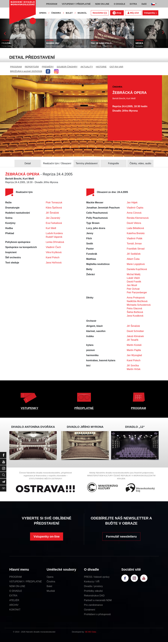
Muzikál (51, 591)
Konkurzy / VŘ (91, 581)
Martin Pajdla (134, 350)
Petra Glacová (134, 308)
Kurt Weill (51, 228)
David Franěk (134, 281)
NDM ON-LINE (17, 586)
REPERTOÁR (32, 66)
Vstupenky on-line (46, 536)
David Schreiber (135, 331)
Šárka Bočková (135, 312)
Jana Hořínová (53, 262)
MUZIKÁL (82, 13)
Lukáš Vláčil (133, 278)
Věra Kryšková (53, 252)
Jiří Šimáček (52, 212)
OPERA (42, 13)
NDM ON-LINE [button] (102, 4)
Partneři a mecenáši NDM (98, 600)
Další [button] (144, 4)
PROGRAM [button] (51, 4)
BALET (69, 13)
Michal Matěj (133, 274)
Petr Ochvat (133, 289)
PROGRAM (16, 66)
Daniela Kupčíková (137, 269)
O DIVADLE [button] (119, 4)
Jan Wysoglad (134, 355)
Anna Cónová (134, 212)
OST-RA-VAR (116, 66)
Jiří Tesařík (132, 340)
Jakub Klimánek (135, 336)
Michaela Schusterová (138, 305)
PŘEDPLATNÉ (84, 408)
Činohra (51, 581)
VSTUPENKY (29, 408)
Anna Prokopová (136, 297)
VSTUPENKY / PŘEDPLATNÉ (25, 581)
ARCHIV (13, 605)
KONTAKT (15, 609)
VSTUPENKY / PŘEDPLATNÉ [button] (76, 4)
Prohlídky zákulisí (93, 591)
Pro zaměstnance (93, 605)
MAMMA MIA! (53, 43)
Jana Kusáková (135, 315)
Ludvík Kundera (54, 233)
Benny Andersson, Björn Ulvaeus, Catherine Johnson (66, 46)
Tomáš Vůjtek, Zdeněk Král (101, 46)
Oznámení (89, 609)
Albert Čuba (133, 259)
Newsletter (100, 13)
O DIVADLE (15, 591)
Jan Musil (132, 285)
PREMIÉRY (48, 66)
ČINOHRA (56, 13)
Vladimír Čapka (135, 207)
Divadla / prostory (93, 586)
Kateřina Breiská (135, 233)
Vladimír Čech (53, 247)
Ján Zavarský (53, 218)
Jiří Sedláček (134, 254)
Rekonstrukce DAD (94, 595)
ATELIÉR (14, 600)
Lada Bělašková (135, 228)
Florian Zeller (7, 46)
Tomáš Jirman (134, 243)
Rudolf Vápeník (54, 237)
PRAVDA (6, 43)
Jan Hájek (132, 202)
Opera (50, 577)
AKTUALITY (86, 66)
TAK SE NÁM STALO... (102, 43)
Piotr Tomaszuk (54, 202)
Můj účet (133, 13)
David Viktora (134, 223)
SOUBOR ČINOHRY (67, 66)
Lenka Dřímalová (55, 242)
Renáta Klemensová (138, 218)
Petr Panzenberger (137, 292)
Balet (49, 586)
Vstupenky (150, 13)
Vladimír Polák (134, 238)
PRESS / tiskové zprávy (97, 577)
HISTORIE (101, 66)
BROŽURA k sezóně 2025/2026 (26, 71)
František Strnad (135, 248)
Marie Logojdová (136, 264)
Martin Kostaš (134, 345)
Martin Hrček (134, 369)
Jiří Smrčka (133, 365)
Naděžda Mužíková (137, 301)
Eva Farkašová (54, 223)
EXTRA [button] (133, 4)
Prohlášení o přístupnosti (97, 614)
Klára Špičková (54, 207)
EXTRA (13, 595)
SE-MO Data (90, 632)
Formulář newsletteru (121, 536)
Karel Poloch (52, 257)
